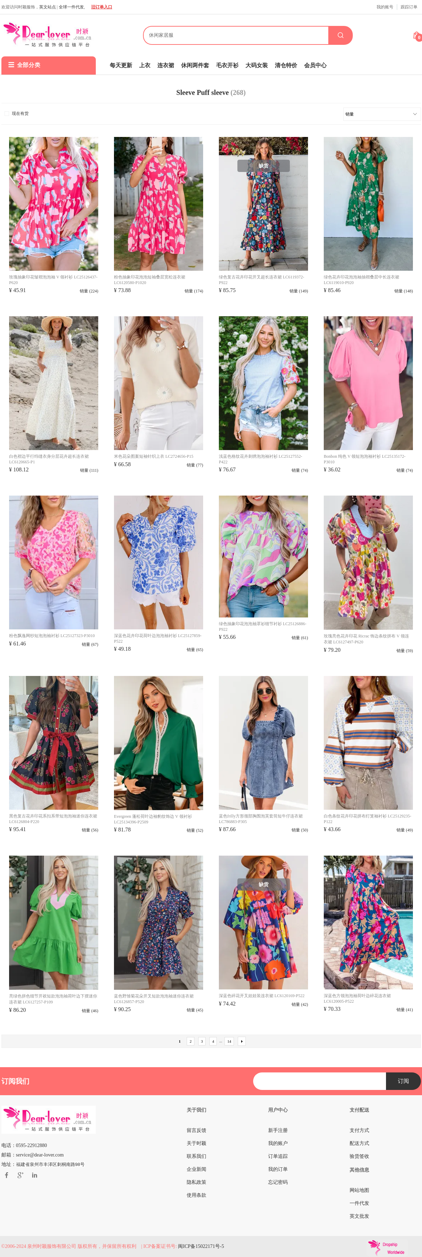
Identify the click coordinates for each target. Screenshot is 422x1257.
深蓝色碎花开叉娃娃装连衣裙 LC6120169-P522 (262, 995)
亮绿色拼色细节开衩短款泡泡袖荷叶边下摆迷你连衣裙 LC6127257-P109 (53, 999)
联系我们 (196, 1156)
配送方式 (359, 1143)
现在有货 (16, 113)
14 (229, 1041)
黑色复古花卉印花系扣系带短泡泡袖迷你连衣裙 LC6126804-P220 (53, 819)
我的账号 (385, 7)
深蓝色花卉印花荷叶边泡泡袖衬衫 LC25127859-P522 (157, 638)
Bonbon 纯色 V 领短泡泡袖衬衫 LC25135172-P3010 (365, 459)
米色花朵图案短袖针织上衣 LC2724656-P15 (153, 456)
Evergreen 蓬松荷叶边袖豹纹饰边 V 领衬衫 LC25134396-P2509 (153, 819)
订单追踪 (278, 1156)
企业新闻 (196, 1169)
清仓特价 (286, 65)
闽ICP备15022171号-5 (201, 1246)
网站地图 (359, 1190)
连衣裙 (165, 65)
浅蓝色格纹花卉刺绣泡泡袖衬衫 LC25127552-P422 (260, 459)
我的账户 (278, 1143)
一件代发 (359, 1203)
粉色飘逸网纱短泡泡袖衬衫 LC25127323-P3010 (52, 635)
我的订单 (278, 1169)
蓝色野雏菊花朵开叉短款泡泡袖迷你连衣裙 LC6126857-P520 (154, 999)
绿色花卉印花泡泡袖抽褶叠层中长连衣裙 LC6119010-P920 (361, 280)
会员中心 (315, 65)
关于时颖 (196, 1143)
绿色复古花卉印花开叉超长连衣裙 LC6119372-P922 (261, 280)
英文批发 (359, 1216)
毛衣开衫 (227, 65)
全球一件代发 (71, 7)
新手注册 (278, 1130)
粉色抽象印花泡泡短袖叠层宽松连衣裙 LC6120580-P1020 (149, 280)
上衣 (144, 65)
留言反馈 (196, 1130)
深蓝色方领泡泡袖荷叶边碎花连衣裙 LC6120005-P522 (357, 998)
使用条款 (196, 1195)
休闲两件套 (195, 65)
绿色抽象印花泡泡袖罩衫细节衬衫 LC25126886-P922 (262, 626)
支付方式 (359, 1130)
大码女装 (256, 65)
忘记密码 (278, 1182)
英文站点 (47, 7)
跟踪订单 (409, 7)
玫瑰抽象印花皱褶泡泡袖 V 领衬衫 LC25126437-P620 (53, 280)
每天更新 (121, 65)
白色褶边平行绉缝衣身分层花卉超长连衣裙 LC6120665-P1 (49, 459)
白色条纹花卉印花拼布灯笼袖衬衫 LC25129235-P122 (367, 819)
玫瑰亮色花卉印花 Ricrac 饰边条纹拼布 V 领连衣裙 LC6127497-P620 (366, 639)
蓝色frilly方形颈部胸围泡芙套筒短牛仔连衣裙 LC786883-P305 (261, 819)
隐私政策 (196, 1182)
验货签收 (359, 1156)
